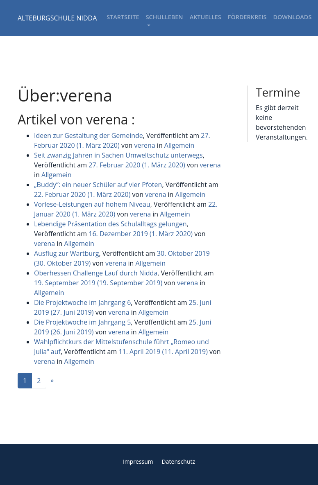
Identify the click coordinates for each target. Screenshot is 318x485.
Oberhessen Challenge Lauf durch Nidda (95, 272)
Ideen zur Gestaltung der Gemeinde (88, 135)
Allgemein (179, 145)
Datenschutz (178, 461)
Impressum (138, 461)
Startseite (123, 17)
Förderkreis (247, 17)
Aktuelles (205, 17)
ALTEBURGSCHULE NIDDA (57, 18)
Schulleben (164, 17)
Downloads (292, 17)
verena (144, 145)
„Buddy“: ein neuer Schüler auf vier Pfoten (98, 184)
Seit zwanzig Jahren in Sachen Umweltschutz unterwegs (118, 155)
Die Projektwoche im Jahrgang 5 (82, 322)
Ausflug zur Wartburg (66, 253)
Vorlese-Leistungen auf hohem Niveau (92, 204)
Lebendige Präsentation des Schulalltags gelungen (110, 223)
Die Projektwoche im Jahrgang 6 (82, 302)
